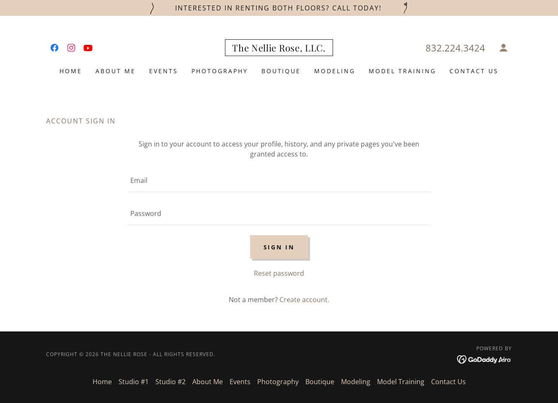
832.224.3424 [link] (455, 47)
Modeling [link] (334, 71)
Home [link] (70, 71)
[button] (503, 47)
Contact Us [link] (474, 71)
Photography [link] (219, 71)
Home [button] (102, 381)
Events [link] (163, 71)
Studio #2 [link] (170, 381)
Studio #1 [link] (134, 381)
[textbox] (279, 180)
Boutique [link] (281, 71)
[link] (54, 47)
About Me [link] (116, 71)
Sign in (279, 247)
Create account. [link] (304, 299)
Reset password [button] (279, 273)
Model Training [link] (402, 71)
